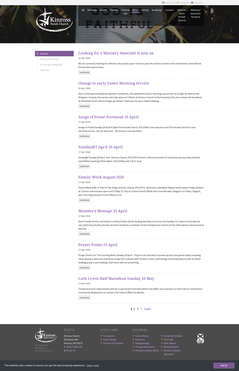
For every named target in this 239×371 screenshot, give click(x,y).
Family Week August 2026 (101, 176)
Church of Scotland (113, 343)
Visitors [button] (114, 9)
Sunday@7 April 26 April (100, 146)
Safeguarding (142, 343)
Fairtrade (168, 339)
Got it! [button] (224, 365)
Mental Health (171, 346)
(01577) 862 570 (74, 346)
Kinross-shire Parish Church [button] (182, 15)
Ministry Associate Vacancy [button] (195, 13)
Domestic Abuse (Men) (147, 350)
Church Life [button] (125, 11)
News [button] (135, 9)
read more (84, 72)
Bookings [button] (157, 9)
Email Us (70, 350)
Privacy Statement (145, 346)
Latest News (141, 335)
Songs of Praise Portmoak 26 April (108, 116)
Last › (148, 309)
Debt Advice (170, 343)
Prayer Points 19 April (98, 244)
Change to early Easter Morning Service (113, 83)
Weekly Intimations (49, 59)
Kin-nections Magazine (51, 64)
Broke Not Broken (173, 335)
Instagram (183, 2)
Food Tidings (110, 339)
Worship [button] (92, 9)
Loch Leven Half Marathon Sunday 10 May (116, 278)
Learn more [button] (92, 365)
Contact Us (109, 335)
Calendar (44, 70)
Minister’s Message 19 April (102, 210)
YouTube (197, 2)
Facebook (168, 2)
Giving (145, 9)
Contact (169, 9)
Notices (44, 53)
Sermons (140, 339)
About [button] (103, 9)
